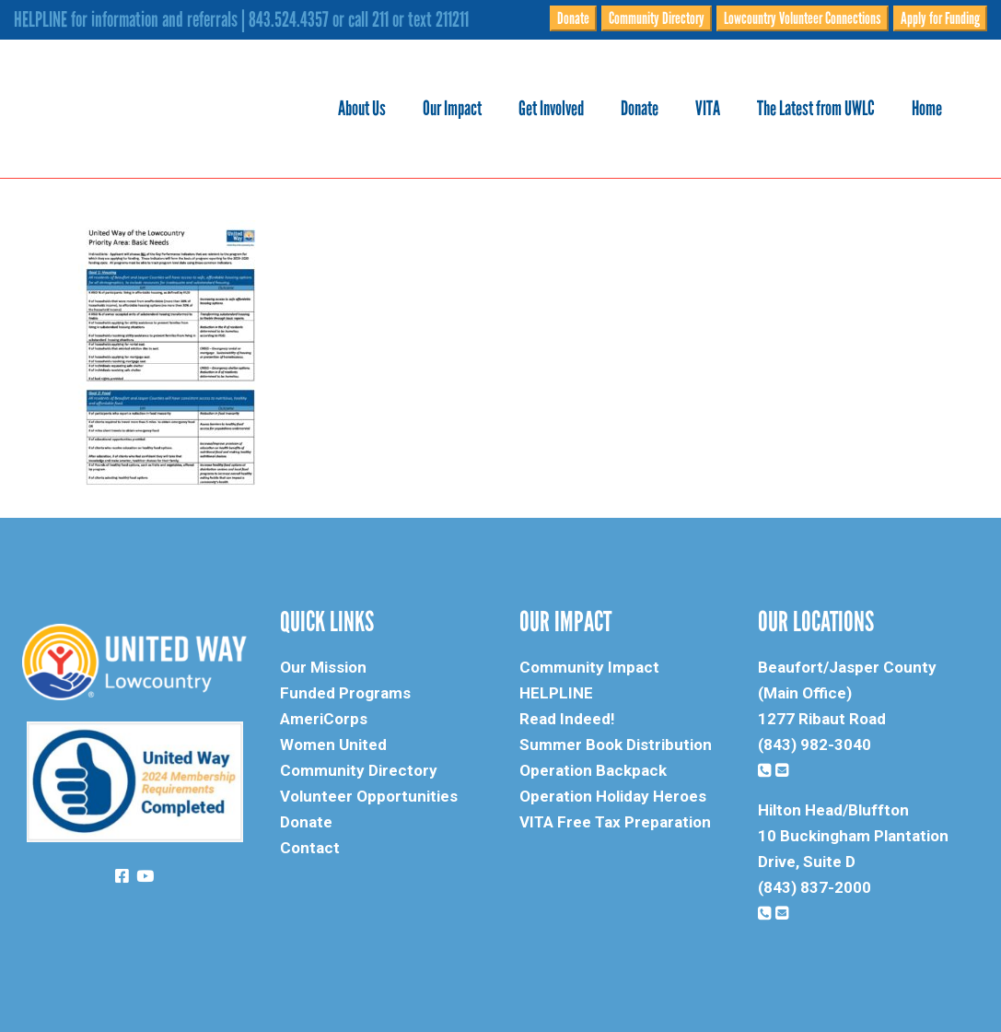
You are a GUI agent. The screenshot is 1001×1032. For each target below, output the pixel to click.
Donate (573, 18)
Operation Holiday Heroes (612, 796)
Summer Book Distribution (615, 744)
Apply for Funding (940, 18)
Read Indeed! (567, 719)
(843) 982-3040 (814, 744)
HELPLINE (556, 693)
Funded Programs (345, 693)
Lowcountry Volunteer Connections (802, 18)
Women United (333, 744)
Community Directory (656, 18)
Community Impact (589, 667)
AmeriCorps (323, 719)
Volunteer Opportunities (369, 796)
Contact (310, 847)
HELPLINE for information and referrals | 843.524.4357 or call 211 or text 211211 (241, 19)
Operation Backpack (593, 770)
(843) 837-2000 (814, 887)
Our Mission (323, 667)
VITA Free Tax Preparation (615, 822)
